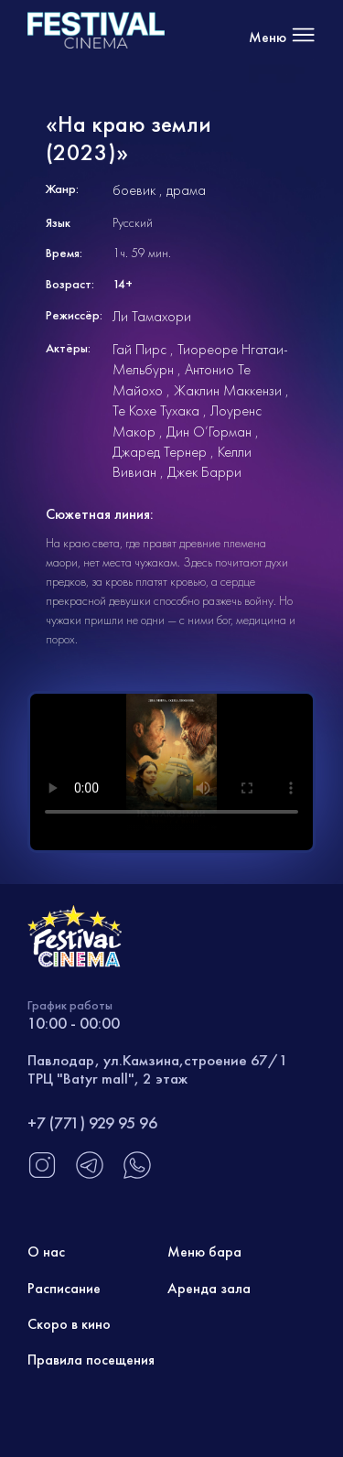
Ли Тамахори (152, 316)
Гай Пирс (139, 349)
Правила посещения (91, 1359)
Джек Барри (204, 471)
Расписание (64, 1288)
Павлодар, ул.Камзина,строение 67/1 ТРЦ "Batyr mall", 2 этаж (157, 1069)
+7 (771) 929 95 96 (92, 1122)
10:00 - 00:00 (73, 1022)
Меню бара (204, 1251)
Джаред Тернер (160, 451)
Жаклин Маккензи (228, 390)
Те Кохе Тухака (156, 410)
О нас (46, 1251)
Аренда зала (209, 1288)
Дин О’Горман (209, 431)
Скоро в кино (69, 1323)
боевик (134, 190)
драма (186, 190)
